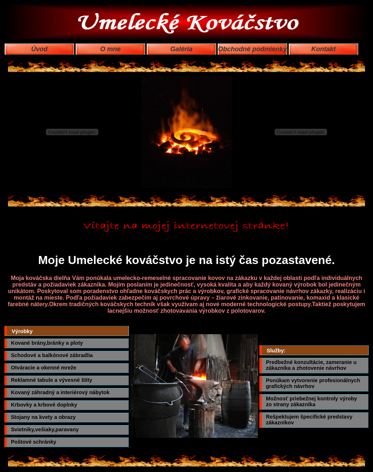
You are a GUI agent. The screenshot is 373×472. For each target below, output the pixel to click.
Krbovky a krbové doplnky (44, 405)
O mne (110, 49)
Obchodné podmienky (252, 49)
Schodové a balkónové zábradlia (52, 355)
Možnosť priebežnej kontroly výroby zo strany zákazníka (311, 401)
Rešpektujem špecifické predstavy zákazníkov (309, 419)
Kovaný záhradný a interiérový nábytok (60, 392)
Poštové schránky (33, 442)
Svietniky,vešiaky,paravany (45, 429)
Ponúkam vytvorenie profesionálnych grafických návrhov (313, 383)
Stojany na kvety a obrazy (43, 417)
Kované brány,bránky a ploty (47, 343)
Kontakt (323, 49)
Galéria (181, 49)
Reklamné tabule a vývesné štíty (51, 380)
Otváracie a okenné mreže (43, 368)
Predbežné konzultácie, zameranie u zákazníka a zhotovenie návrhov (311, 365)
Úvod (39, 49)
